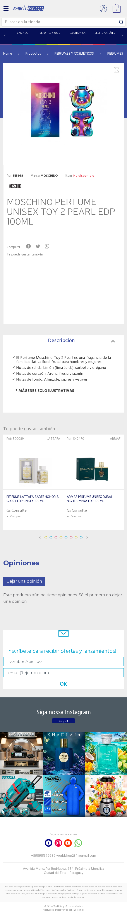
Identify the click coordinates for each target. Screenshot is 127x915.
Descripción (81, 341)
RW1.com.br (78, 909)
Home (7, 54)
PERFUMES (115, 54)
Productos (33, 54)
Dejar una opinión (24, 581)
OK (63, 684)
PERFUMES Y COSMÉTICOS (74, 54)
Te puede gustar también (25, 255)
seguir (63, 721)
